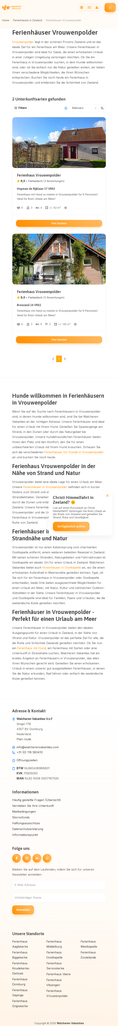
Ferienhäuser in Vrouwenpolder (45, 487)
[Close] (107, 495)
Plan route (24, 739)
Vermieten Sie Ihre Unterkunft (33, 806)
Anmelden (23, 909)
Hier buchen (59, 223)
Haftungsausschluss (26, 823)
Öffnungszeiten (27, 760)
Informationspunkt (25, 835)
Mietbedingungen (24, 811)
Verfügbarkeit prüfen (71, 526)
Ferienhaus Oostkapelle (54, 955)
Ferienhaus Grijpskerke (20, 1003)
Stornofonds (21, 817)
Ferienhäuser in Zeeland (27, 20)
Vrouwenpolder (23, 42)
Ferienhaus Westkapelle (89, 944)
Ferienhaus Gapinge (19, 992)
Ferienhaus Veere (58, 974)
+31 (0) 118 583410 (30, 752)
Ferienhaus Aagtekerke (20, 944)
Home (5, 20)
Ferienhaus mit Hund (31, 648)
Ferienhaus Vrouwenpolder (57, 993)
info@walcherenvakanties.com (38, 747)
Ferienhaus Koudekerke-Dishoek (21, 968)
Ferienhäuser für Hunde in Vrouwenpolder (74, 452)
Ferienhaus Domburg (19, 981)
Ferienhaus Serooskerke (55, 965)
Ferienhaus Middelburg (54, 944)
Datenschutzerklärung (27, 829)
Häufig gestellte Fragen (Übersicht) (36, 800)
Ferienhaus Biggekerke (19, 955)
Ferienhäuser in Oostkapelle (61, 567)
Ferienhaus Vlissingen (54, 982)
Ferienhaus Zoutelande (88, 955)
